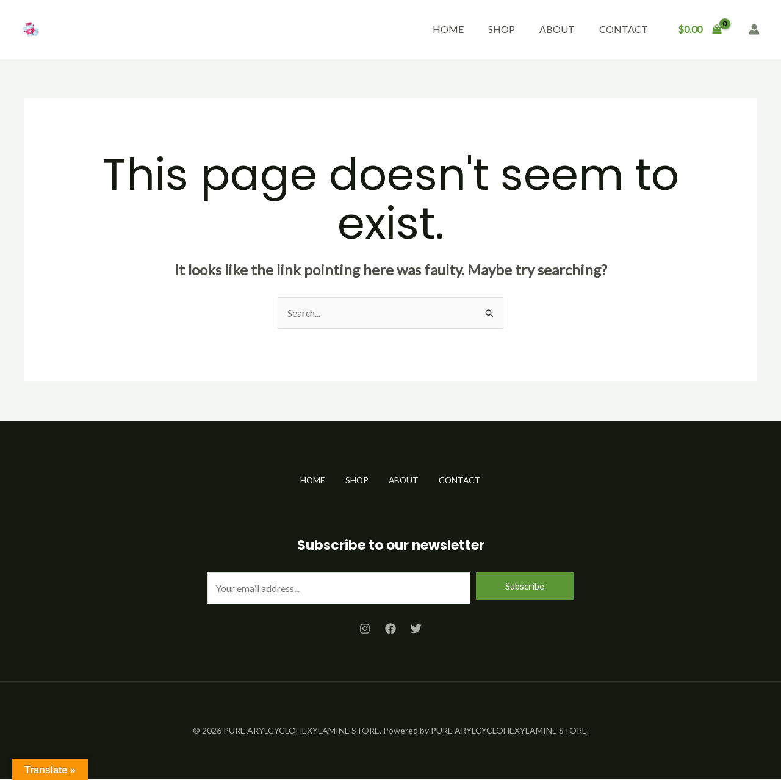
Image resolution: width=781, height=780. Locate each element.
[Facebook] (390, 628)
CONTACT (623, 29)
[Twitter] (416, 628)
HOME (448, 29)
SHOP (501, 29)
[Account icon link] (754, 29)
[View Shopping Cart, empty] (699, 29)
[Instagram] (364, 628)
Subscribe (524, 585)
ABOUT (557, 29)
